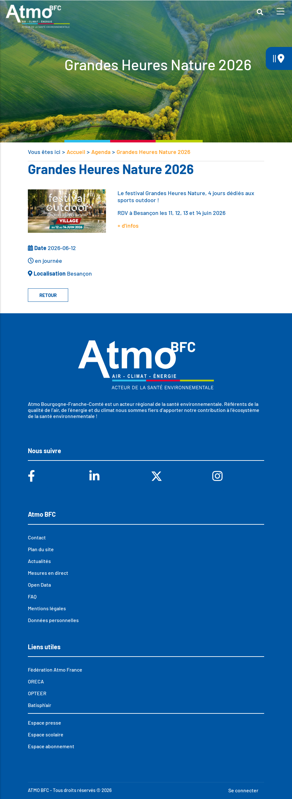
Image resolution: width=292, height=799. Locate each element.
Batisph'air (39, 705)
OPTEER (37, 693)
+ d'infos (128, 225)
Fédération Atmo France (55, 669)
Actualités (39, 561)
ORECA (36, 681)
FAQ (32, 596)
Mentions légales (47, 608)
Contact (37, 537)
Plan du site (41, 549)
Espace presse (44, 722)
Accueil (76, 151)
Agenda (100, 151)
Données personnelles (53, 620)
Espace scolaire (45, 734)
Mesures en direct (48, 573)
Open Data (39, 585)
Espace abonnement (51, 746)
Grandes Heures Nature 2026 (153, 151)
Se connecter (243, 790)
